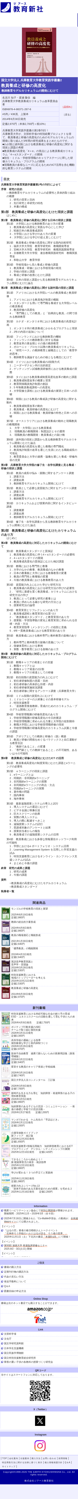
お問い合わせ (38, 23)
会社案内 (39, 16)
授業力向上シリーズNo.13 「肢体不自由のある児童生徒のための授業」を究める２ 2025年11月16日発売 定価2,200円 (41, 1188)
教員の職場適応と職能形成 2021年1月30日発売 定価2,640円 (26, 939)
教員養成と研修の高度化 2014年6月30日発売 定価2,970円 (24, 992)
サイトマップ (8, 1466)
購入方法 (13, 23)
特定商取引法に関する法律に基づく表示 (22, 1462)
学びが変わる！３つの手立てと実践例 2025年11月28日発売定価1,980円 (32, 1177)
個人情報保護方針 (54, 1462)
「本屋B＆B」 (50, 1236)
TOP (13, 16)
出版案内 (64, 16)
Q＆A (67, 1462)
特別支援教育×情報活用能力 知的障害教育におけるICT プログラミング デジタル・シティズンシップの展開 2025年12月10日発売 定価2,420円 (43, 1149)
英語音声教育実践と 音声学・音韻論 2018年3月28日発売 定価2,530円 (22, 966)
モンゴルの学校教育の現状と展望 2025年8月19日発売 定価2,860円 (29, 913)
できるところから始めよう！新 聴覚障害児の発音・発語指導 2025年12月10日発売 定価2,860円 (28, 1164)
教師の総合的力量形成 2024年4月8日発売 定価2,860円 (23, 926)
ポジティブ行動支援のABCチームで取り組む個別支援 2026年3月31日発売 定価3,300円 (26, 1031)
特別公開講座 (48, 1210)
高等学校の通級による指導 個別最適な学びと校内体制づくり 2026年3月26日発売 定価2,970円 (29, 1044)
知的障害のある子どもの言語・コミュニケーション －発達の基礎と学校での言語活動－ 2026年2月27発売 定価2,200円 (43, 1109)
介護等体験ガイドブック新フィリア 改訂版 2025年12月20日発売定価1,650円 (24, 1137)
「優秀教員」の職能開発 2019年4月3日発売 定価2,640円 (24, 953)
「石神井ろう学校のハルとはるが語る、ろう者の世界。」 (36, 1233)
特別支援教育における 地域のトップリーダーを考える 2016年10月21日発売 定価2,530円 (28, 979)
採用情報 (64, 23)
